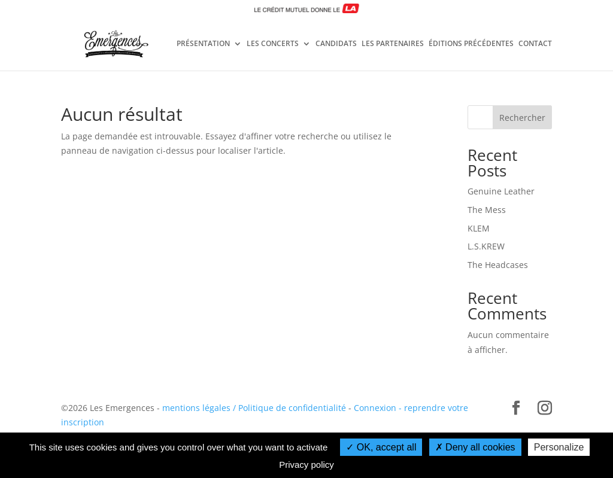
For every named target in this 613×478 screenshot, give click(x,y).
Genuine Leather (501, 191)
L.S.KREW (486, 246)
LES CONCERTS (273, 44)
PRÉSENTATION (203, 44)
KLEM (479, 228)
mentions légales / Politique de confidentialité (254, 407)
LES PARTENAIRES (393, 44)
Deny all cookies (475, 447)
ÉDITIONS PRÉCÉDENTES (471, 44)
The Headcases (498, 264)
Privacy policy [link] (306, 464)
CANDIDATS (336, 44)
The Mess (487, 209)
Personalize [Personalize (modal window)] (559, 447)
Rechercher (522, 117)
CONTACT (535, 44)
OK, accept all (381, 447)
